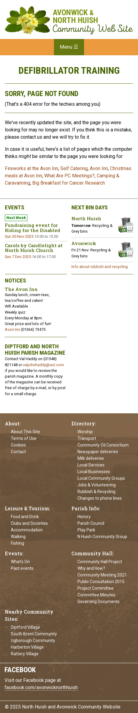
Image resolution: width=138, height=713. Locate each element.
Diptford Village (25, 627)
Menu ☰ (69, 47)
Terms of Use (23, 438)
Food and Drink (25, 516)
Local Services (91, 465)
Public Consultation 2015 (100, 581)
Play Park (86, 529)
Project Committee (95, 588)
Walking (18, 536)
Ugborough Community (33, 640)
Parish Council (90, 523)
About (12, 423)
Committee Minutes (96, 594)
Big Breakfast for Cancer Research (68, 183)
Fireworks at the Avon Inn (31, 168)
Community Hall (92, 553)
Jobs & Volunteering (96, 484)
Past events (22, 568)
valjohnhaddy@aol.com (43, 365)
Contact (18, 451)
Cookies (18, 445)
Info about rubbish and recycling (99, 266)
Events (13, 553)
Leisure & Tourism (27, 508)
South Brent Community (34, 633)
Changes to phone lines (99, 498)
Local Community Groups (101, 478)
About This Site (25, 431)
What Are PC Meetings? (69, 176)
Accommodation (27, 529)
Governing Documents (98, 601)
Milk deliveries (90, 458)
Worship (85, 431)
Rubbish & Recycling (96, 491)
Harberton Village (27, 647)
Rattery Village (25, 653)
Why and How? (91, 568)
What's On (20, 561)
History (84, 516)
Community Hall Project (99, 561)
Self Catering (74, 168)
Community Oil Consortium (103, 445)
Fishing (17, 543)
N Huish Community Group (102, 536)
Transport (86, 438)
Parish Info (85, 508)
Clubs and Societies (29, 523)
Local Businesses (93, 471)
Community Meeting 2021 (102, 575)
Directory (83, 423)
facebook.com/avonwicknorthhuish (41, 687)
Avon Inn (99, 168)
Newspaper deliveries (97, 451)
